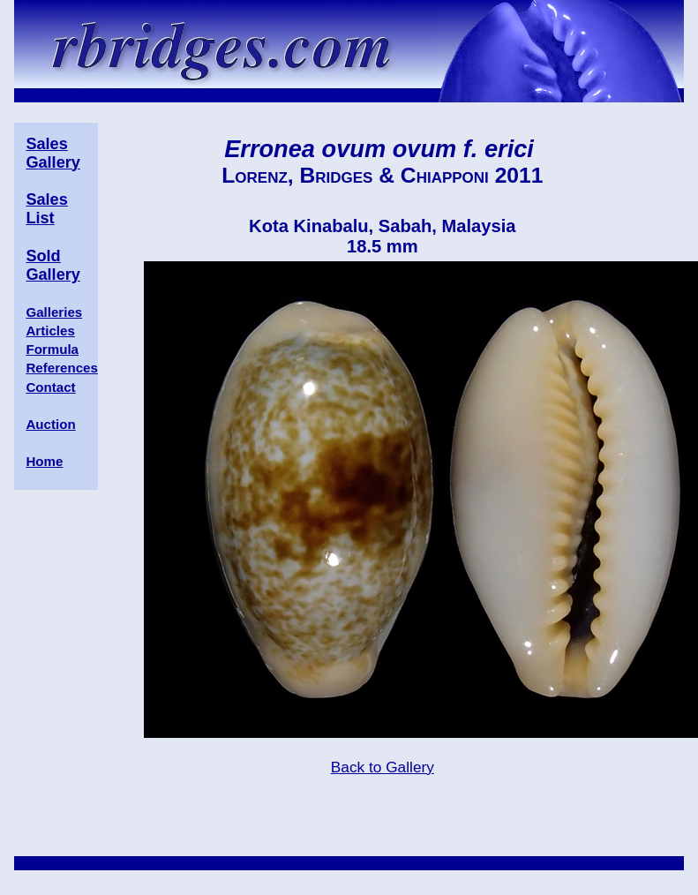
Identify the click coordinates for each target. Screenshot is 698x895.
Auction (50, 424)
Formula (52, 349)
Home (44, 461)
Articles (50, 330)
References (61, 367)
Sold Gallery (52, 265)
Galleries (54, 312)
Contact (50, 387)
